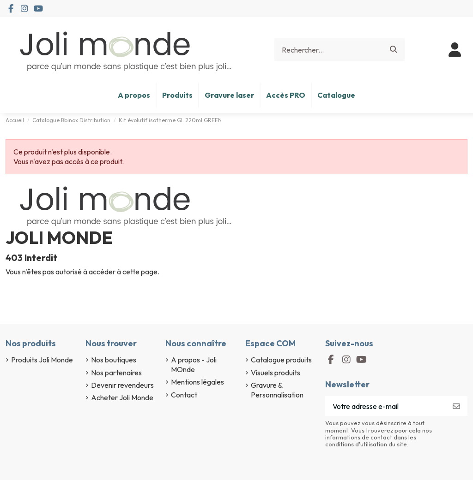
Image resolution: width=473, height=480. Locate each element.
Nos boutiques (113, 359)
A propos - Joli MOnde (194, 364)
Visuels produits (275, 372)
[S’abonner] (456, 406)
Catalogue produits (281, 359)
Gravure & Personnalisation (277, 389)
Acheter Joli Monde (122, 397)
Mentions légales (197, 381)
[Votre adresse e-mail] (385, 406)
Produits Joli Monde (42, 359)
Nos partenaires (116, 372)
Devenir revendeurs (122, 385)
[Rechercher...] (393, 49)
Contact (184, 394)
